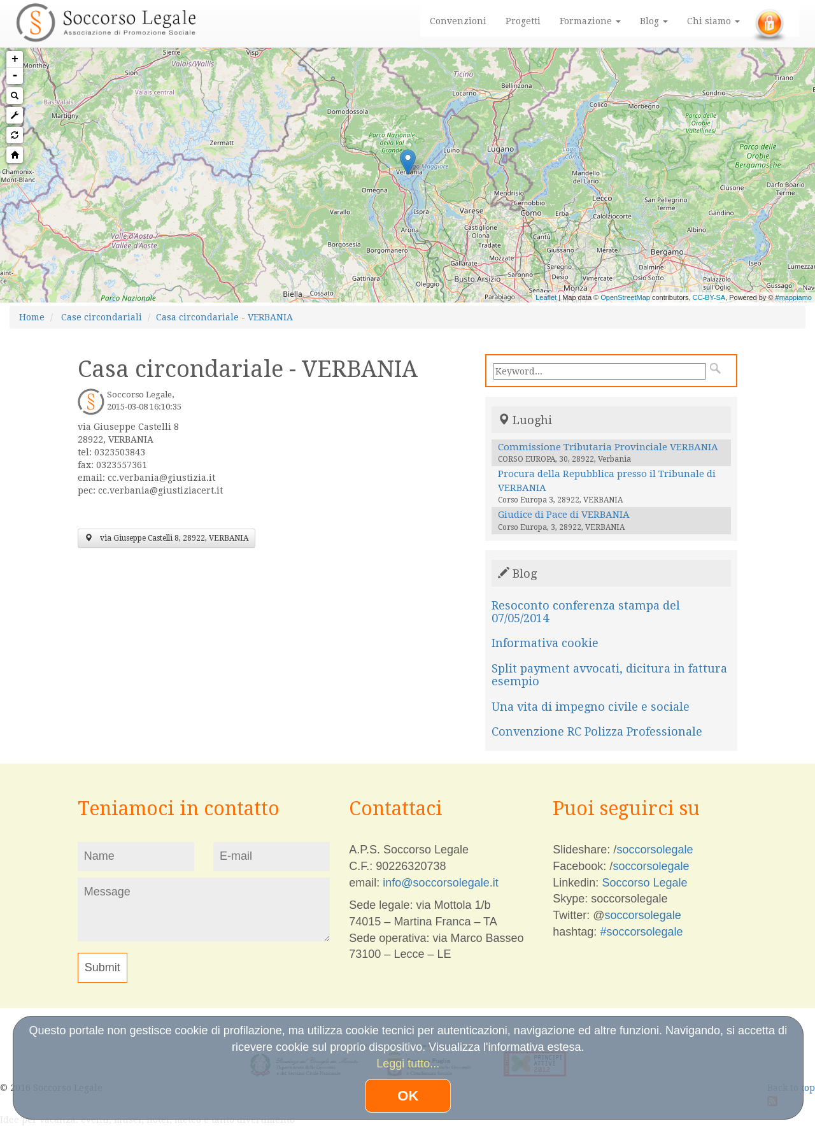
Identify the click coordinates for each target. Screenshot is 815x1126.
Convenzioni (458, 21)
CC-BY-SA (709, 297)
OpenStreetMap (625, 297)
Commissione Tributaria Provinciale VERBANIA (608, 447)
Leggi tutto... (407, 1063)
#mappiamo (794, 297)
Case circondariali (101, 317)
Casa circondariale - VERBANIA (224, 317)
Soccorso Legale (644, 882)
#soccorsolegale (641, 931)
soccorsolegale (654, 849)
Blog (654, 21)
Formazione (590, 21)
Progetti (523, 21)
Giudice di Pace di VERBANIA (564, 514)
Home (32, 317)
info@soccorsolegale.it (440, 882)
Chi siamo (713, 21)
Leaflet (545, 297)
